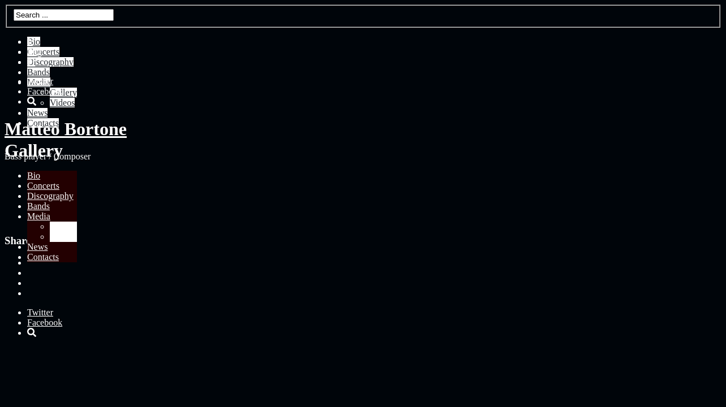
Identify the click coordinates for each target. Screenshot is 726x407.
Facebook (44, 91)
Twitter (40, 81)
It (30, 41)
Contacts (43, 257)
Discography (50, 196)
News (37, 247)
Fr (31, 62)
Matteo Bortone (66, 129)
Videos (62, 236)
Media (38, 216)
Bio (33, 175)
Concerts (43, 185)
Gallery (63, 226)
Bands (38, 206)
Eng (34, 52)
